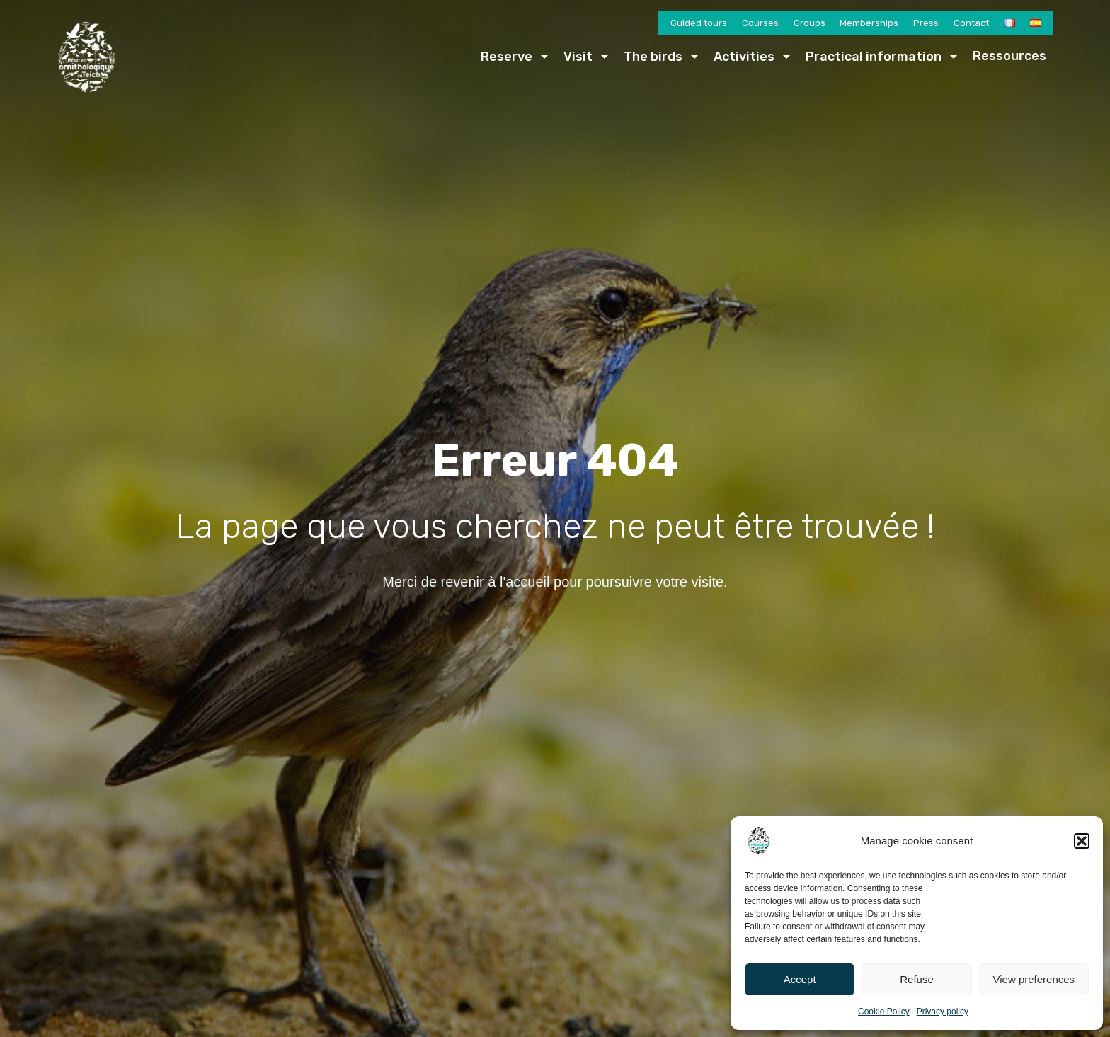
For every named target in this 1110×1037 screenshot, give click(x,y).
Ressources (1009, 56)
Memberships (869, 23)
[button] (1082, 841)
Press (926, 23)
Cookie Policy (884, 1011)
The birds (653, 56)
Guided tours (698, 23)
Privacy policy (942, 1011)
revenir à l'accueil (495, 582)
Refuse (917, 979)
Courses (760, 23)
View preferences (1034, 979)
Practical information (874, 56)
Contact (971, 23)
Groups (809, 23)
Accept (800, 979)
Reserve (506, 56)
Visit (578, 56)
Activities (744, 56)
